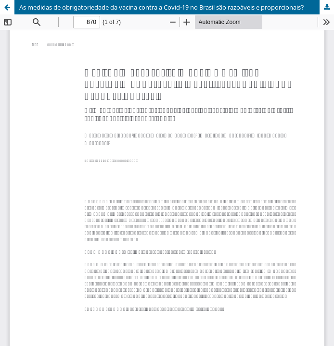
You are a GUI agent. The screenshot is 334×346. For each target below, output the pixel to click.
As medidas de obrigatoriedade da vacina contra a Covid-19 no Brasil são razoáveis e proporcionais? (161, 7)
